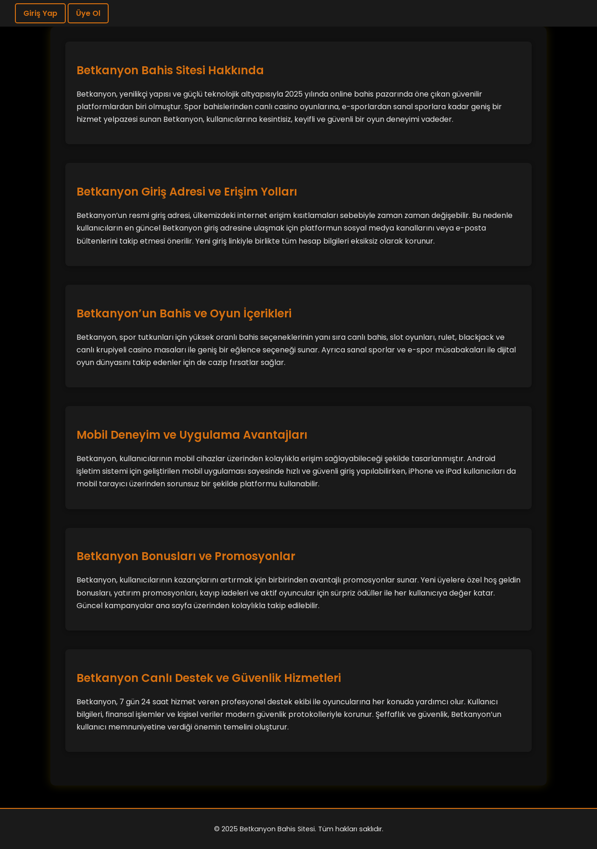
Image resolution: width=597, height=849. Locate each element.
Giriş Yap (40, 13)
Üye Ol (88, 13)
